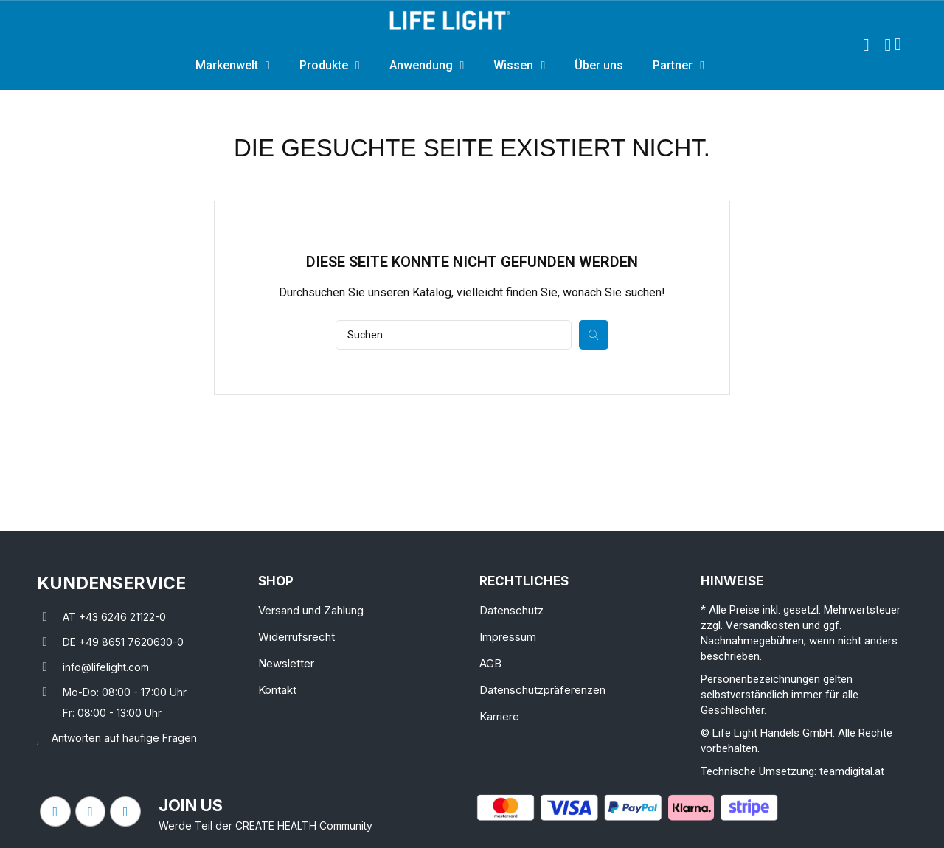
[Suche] (454, 335)
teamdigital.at (851, 771)
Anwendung (427, 65)
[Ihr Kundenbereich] (888, 45)
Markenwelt (232, 65)
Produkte (329, 65)
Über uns (599, 65)
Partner (678, 65)
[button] (866, 45)
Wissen (519, 65)
